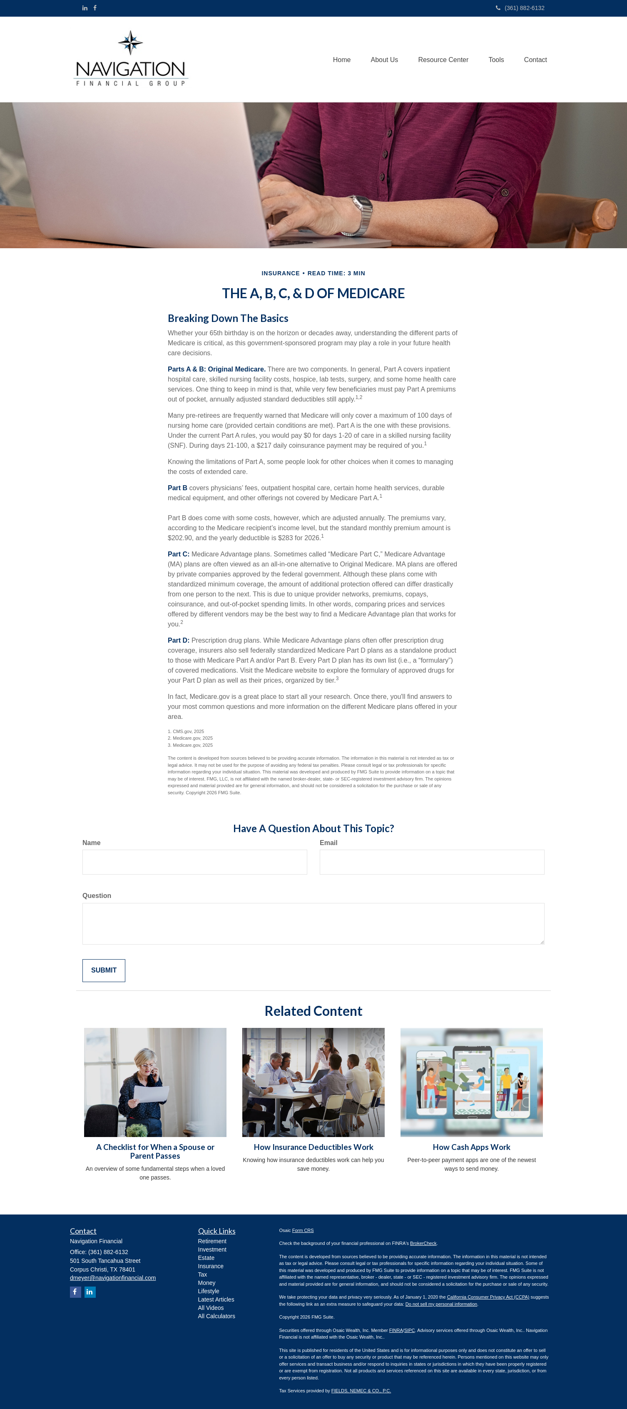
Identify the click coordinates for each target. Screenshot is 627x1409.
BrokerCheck (423, 1243)
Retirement (212, 1241)
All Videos (211, 1307)
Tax (202, 1274)
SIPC (409, 1330)
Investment (212, 1249)
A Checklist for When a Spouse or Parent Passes (155, 1151)
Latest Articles (216, 1299)
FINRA (396, 1330)
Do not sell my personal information (441, 1304)
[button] (382, 59)
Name (91, 842)
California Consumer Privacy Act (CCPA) (488, 1296)
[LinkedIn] (84, 8)
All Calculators (216, 1316)
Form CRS (303, 1230)
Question (96, 895)
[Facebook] (95, 8)
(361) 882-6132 (520, 8)
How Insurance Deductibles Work (313, 1147)
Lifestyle (208, 1291)
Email (329, 842)
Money (207, 1282)
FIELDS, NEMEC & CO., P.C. (361, 1390)
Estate (206, 1257)
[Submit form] (103, 970)
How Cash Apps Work (471, 1147)
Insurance (211, 1266)
